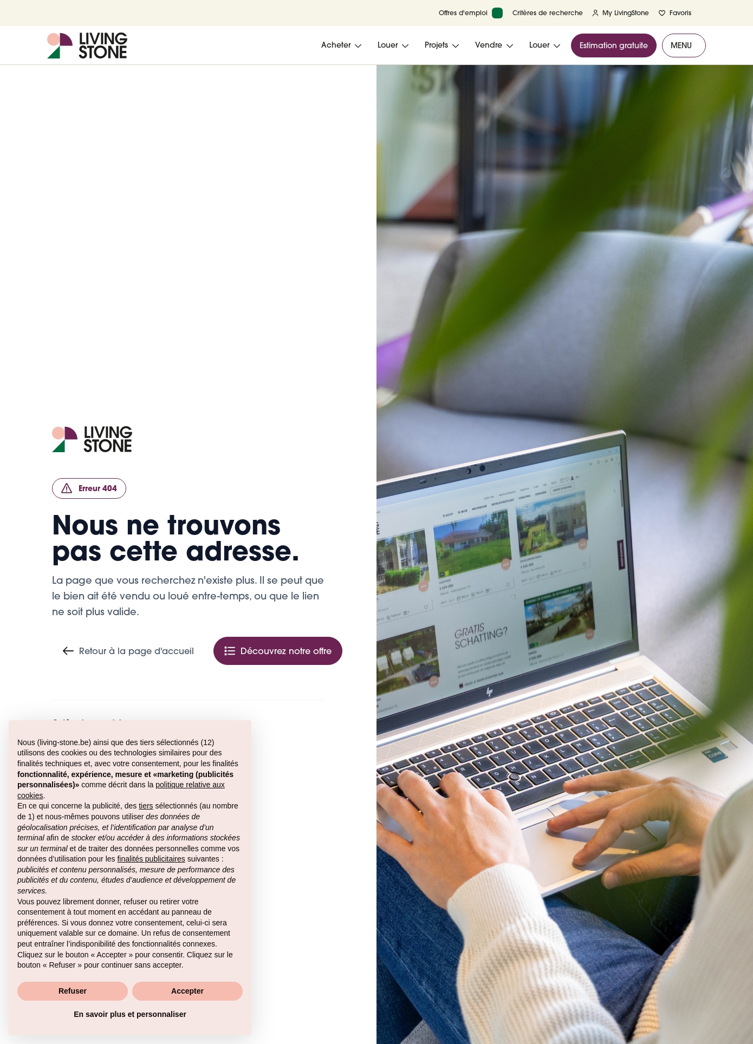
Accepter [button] (187, 991)
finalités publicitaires (151, 858)
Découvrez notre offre (278, 650)
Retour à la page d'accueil (128, 650)
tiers (146, 805)
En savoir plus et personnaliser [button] (130, 1014)
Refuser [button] (73, 991)
